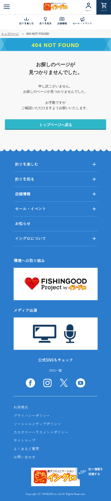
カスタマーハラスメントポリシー (41, 432)
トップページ (10, 34)
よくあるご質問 (26, 449)
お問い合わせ (25, 457)
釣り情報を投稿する (91, 472)
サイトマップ (25, 441)
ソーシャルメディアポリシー (37, 424)
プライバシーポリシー (32, 416)
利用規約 (21, 407)
